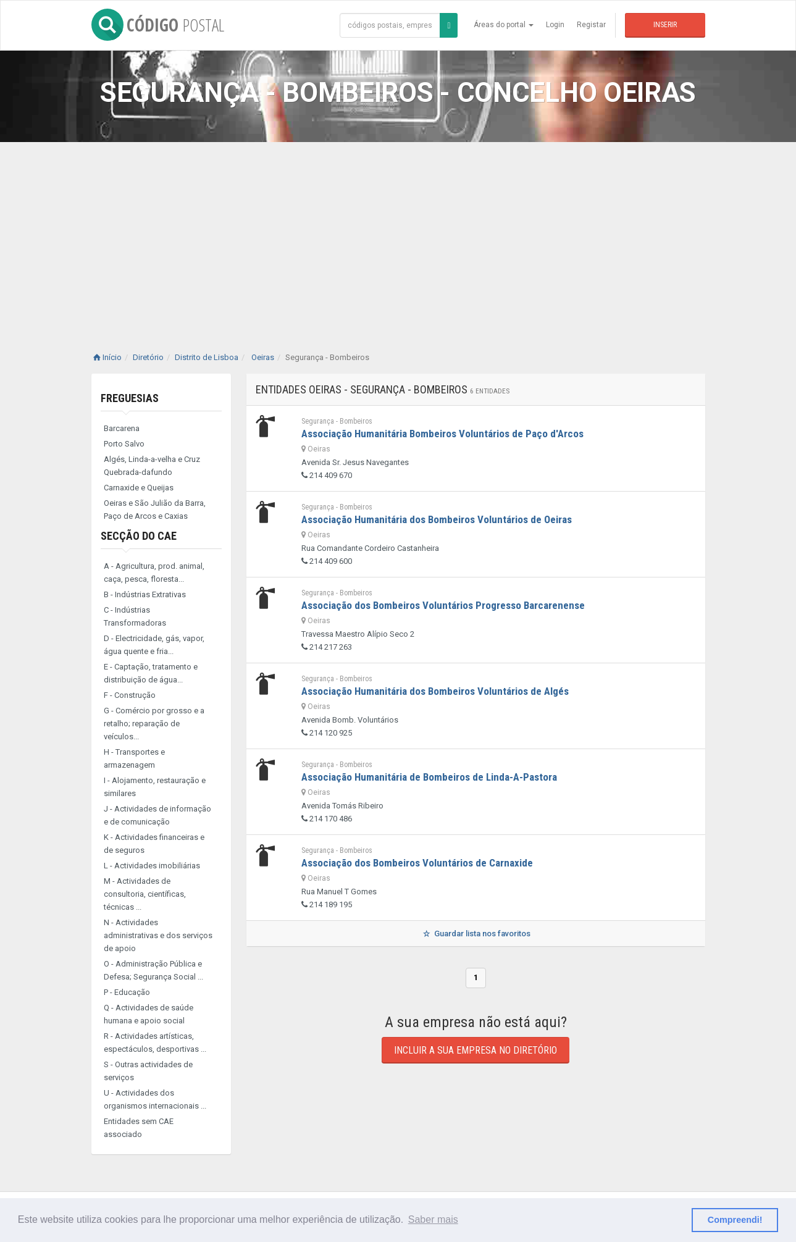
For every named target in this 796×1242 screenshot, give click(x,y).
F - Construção (130, 695)
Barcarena (122, 428)
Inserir (665, 24)
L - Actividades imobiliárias (152, 865)
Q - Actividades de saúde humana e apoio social (148, 1014)
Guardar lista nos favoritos (475, 933)
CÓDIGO (157, 24)
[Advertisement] (398, 234)
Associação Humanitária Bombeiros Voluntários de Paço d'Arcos (442, 433)
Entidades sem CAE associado (139, 1128)
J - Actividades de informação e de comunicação (157, 815)
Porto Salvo (124, 443)
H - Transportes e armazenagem (134, 758)
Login (555, 24)
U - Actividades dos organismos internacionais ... (155, 1099)
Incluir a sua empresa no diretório (475, 1050)
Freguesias (130, 398)
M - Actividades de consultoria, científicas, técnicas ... (145, 894)
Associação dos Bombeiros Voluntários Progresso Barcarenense (443, 605)
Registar (591, 24)
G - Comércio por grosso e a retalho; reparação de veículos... (154, 723)
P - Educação (127, 992)
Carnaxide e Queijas (139, 487)
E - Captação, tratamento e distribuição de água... (151, 673)
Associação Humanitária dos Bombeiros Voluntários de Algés (435, 691)
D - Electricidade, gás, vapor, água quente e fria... (154, 645)
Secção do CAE (139, 535)
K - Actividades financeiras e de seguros (154, 844)
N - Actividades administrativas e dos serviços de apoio (158, 935)
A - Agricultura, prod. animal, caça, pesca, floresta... (154, 572)
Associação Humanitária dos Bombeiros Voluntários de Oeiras (436, 519)
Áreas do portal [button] (504, 24)
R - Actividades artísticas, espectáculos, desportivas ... (155, 1042)
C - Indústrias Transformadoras (135, 616)
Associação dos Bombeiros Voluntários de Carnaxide (417, 863)
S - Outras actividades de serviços (148, 1071)
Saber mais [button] (433, 1219)
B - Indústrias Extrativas (145, 594)
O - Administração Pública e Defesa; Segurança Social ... (153, 970)
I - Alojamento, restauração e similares (155, 787)
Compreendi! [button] (735, 1220)
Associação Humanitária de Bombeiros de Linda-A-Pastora (429, 777)
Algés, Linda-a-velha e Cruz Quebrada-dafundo (152, 466)
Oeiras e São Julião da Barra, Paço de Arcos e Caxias (155, 509)
